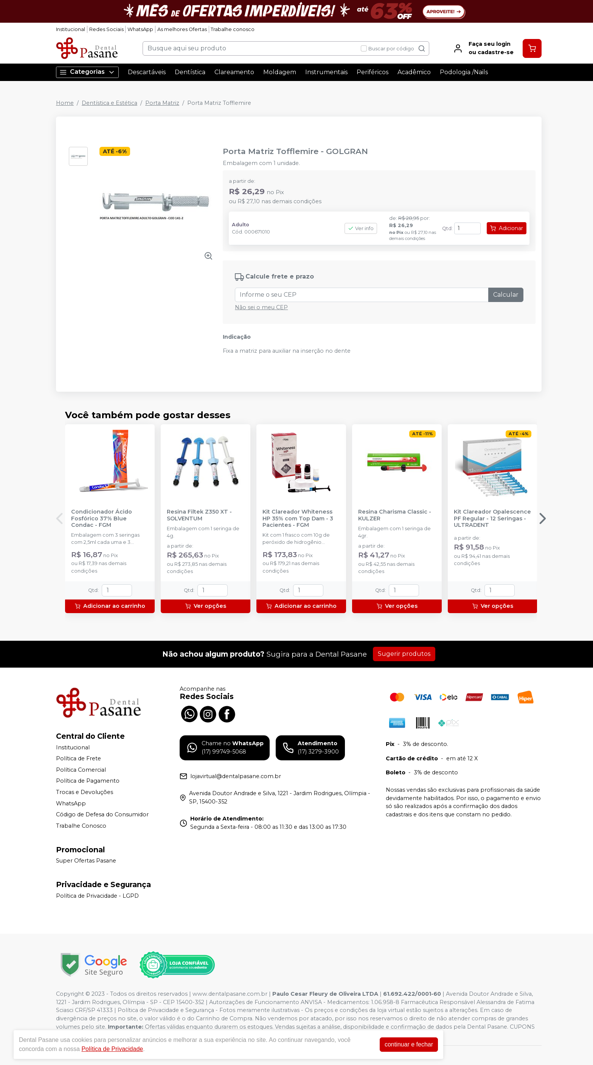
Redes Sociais (106, 29)
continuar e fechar (409, 1044)
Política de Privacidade (112, 1049)
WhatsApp (140, 29)
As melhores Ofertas (182, 29)
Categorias (87, 72)
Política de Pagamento (88, 781)
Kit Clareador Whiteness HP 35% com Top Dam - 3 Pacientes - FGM (297, 518)
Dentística (190, 72)
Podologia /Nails (464, 72)
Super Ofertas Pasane (86, 861)
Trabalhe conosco (233, 29)
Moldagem (279, 72)
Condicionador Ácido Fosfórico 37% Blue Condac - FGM (101, 518)
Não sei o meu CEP (261, 307)
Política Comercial (81, 769)
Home (65, 103)
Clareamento (234, 72)
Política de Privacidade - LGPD (97, 895)
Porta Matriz (162, 103)
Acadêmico (414, 72)
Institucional (70, 29)
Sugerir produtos (404, 653)
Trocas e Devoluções (84, 792)
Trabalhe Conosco (81, 825)
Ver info (361, 228)
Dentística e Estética (109, 103)
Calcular (505, 294)
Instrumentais (326, 72)
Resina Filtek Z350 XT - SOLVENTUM (199, 515)
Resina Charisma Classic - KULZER (394, 515)
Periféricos (372, 72)
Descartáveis (147, 72)
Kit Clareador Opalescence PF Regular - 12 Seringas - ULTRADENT (492, 518)
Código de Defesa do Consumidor (102, 814)
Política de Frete (78, 758)
